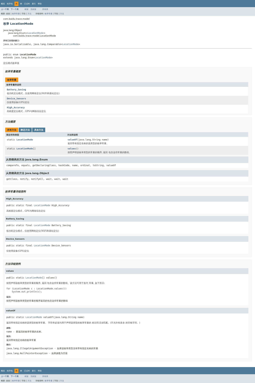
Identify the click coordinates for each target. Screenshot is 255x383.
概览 (3, 4)
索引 (34, 4)
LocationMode (35, 33)
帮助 (40, 4)
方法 (29, 14)
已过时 (27, 4)
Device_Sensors (16, 98)
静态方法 (25, 130)
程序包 (10, 4)
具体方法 (38, 130)
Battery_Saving (16, 89)
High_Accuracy (16, 107)
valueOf (72, 139)
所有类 (45, 9)
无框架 (33, 9)
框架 (26, 9)
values (72, 148)
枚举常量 (16, 14)
